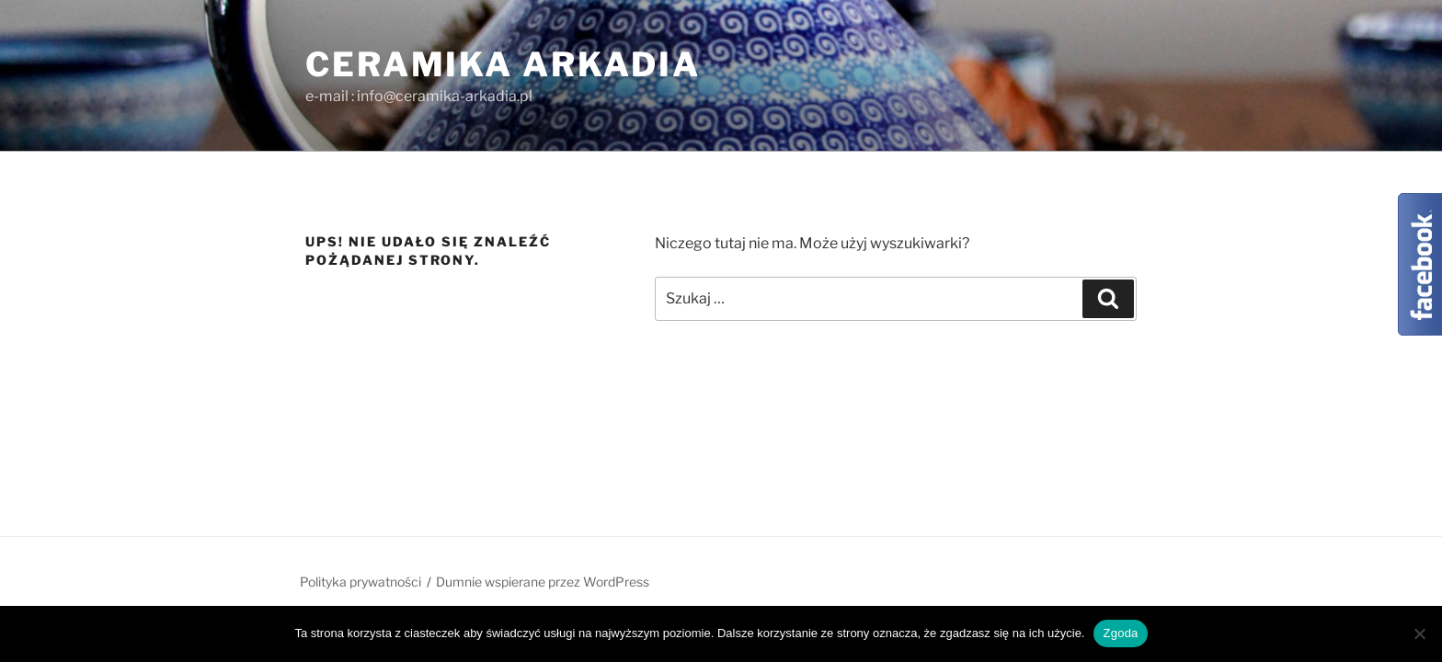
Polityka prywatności (360, 581)
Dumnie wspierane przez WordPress (542, 581)
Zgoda (1120, 633)
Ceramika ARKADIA (503, 64)
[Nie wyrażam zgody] (1419, 633)
